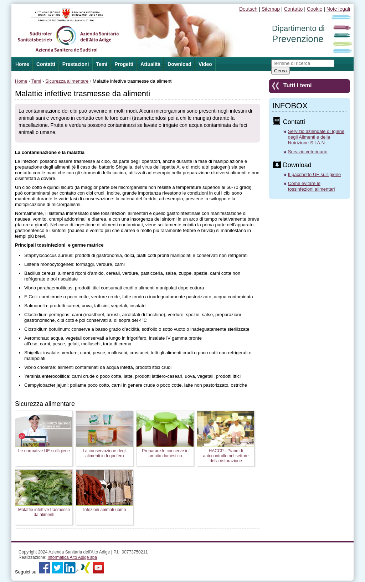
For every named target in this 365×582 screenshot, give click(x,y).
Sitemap (271, 9)
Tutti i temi (297, 85)
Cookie (315, 9)
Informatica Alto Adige (72, 557)
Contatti (45, 64)
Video (205, 64)
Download (179, 64)
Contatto (293, 9)
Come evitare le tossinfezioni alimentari (311, 186)
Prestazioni (75, 64)
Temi (102, 64)
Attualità (150, 64)
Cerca (280, 70)
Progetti (123, 64)
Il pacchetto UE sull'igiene (314, 174)
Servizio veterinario (308, 151)
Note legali (338, 9)
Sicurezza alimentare (66, 81)
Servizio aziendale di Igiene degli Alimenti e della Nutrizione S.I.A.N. (316, 137)
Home (21, 81)
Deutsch (248, 9)
